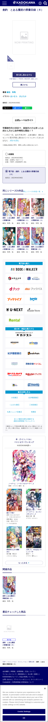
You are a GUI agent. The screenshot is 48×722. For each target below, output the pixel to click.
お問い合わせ (7, 679)
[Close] (45, 688)
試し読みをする (24, 75)
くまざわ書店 (14, 405)
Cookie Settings (24, 711)
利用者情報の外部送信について (23, 682)
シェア (18, 108)
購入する (24, 85)
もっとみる (22, 563)
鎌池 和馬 (11, 92)
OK (24, 718)
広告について (29, 671)
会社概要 (6, 671)
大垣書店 (14, 398)
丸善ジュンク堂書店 (14, 412)
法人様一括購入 (33, 674)
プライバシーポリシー (21, 679)
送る (28, 108)
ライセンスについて (9, 674)
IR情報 (12, 671)
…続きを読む (13, 140)
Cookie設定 (6, 682)
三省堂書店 (33, 405)
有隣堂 (33, 412)
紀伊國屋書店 (34, 398)
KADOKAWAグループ (10, 677)
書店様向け (22, 674)
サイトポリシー (36, 679)
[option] (10, 589)
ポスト (8, 108)
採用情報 (20, 671)
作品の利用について (26, 677)
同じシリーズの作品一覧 (31, 191)
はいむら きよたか (18, 96)
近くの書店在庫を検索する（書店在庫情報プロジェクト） (24, 420)
